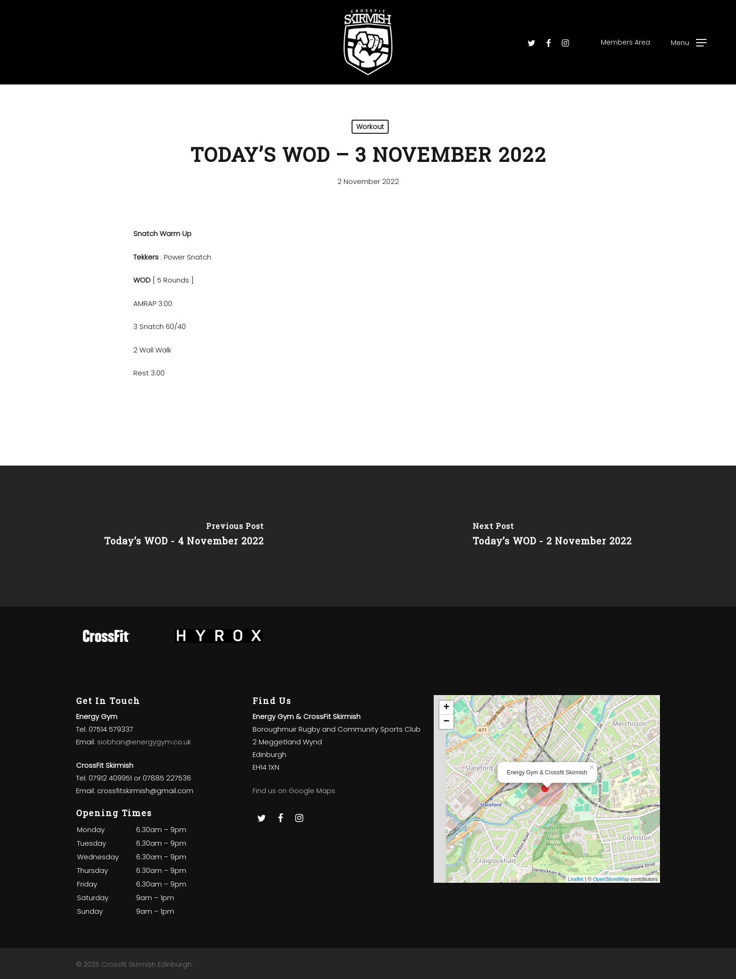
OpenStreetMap (611, 879)
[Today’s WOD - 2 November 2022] (552, 536)
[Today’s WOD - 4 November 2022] (184, 536)
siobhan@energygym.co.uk (144, 742)
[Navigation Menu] (688, 42)
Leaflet (575, 879)
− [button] (447, 722)
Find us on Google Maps (294, 790)
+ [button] (447, 708)
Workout (370, 126)
